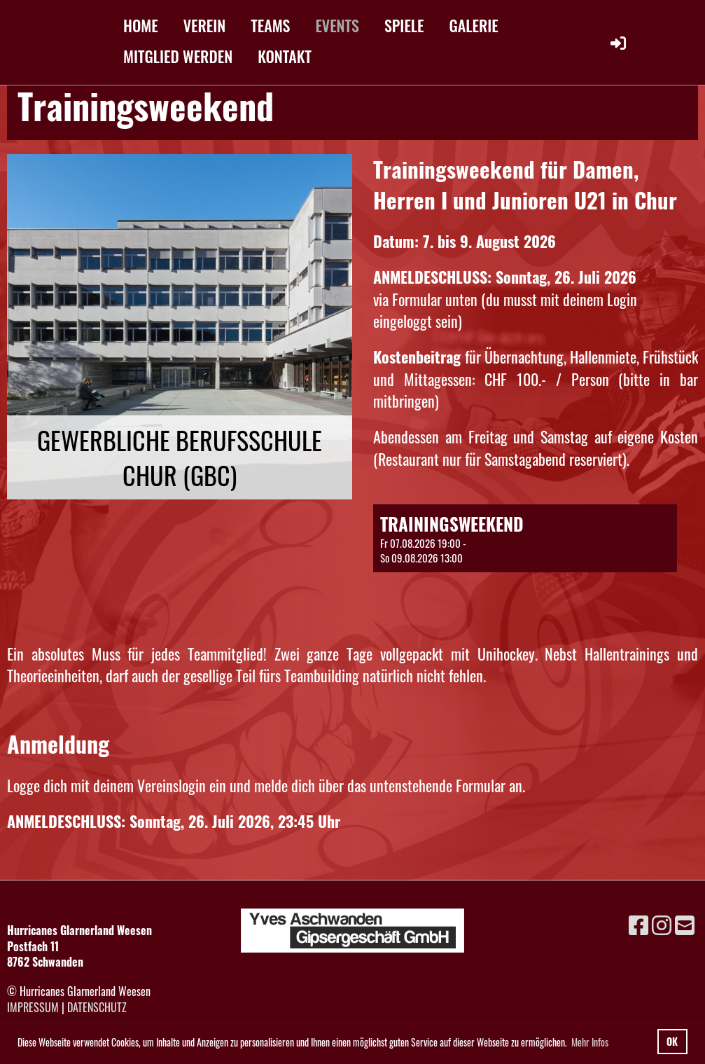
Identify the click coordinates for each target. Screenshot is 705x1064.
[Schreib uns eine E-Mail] (684, 923)
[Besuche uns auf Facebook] (638, 923)
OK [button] (672, 1041)
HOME (140, 25)
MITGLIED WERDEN (177, 56)
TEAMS (270, 25)
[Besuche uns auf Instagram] (661, 923)
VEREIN (204, 25)
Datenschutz (97, 1007)
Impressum (33, 1007)
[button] (524, 538)
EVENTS (337, 25)
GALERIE (473, 25)
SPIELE (404, 25)
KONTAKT (285, 56)
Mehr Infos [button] (589, 1042)
